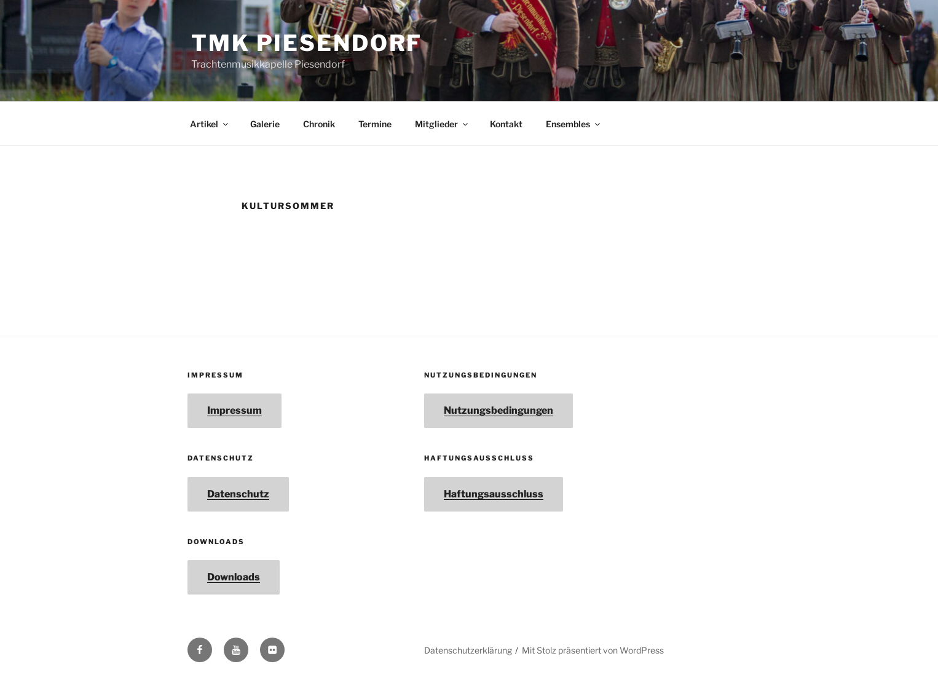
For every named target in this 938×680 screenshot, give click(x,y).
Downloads (233, 577)
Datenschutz (238, 494)
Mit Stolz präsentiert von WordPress (593, 650)
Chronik (319, 124)
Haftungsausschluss (493, 494)
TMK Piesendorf (306, 43)
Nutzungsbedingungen (498, 410)
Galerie (265, 124)
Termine (375, 124)
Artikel (210, 124)
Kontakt (506, 124)
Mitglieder (442, 124)
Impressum (234, 410)
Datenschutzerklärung (468, 650)
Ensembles (574, 124)
